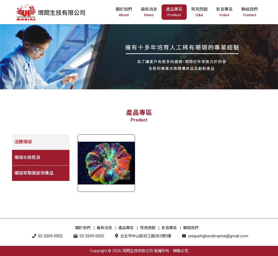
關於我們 (82, 228)
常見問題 (147, 228)
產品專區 (126, 228)
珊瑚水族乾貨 (27, 157)
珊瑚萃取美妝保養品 (34, 173)
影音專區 (169, 228)
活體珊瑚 (23, 141)
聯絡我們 (190, 228)
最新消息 (104, 228)
